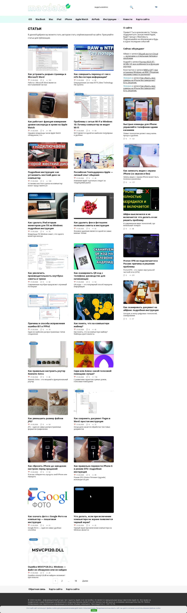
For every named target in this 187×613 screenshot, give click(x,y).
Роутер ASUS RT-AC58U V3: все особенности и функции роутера (141, 64)
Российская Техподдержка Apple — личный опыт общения (93, 173)
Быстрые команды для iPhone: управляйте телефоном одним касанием (140, 127)
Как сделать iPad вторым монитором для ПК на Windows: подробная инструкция (45, 225)
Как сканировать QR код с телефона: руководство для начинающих (89, 275)
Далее (85, 581)
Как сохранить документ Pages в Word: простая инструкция (92, 420)
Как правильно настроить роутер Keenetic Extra (46, 372)
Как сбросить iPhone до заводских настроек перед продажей (47, 467)
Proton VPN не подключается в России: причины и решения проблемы (140, 263)
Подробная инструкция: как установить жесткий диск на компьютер (44, 175)
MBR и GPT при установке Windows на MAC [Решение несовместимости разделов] (141, 72)
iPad (59, 19)
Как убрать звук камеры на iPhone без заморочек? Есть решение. (139, 80)
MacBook (40, 19)
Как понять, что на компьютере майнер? (91, 325)
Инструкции (109, 19)
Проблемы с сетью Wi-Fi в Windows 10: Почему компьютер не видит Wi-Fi (93, 124)
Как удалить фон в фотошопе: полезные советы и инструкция (91, 224)
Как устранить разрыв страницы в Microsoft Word (47, 76)
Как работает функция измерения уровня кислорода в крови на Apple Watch (47, 124)
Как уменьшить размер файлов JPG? (45, 420)
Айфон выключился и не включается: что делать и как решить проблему (140, 217)
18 (76, 581)
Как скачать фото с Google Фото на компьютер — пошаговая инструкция (47, 519)
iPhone (68, 19)
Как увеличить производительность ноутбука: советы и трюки (45, 275)
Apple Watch (81, 19)
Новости (127, 19)
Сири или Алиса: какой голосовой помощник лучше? (92, 372)
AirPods (95, 19)
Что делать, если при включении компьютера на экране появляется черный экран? (93, 519)
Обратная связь (37, 589)
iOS (30, 19)
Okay (94, 610)
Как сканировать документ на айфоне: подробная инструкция (141, 309)
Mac (51, 19)
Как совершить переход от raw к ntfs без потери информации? (92, 76)
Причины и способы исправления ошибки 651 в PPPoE (46, 325)
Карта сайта (142, 19)
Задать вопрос (101, 7)
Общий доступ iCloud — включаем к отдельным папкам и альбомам (140, 56)
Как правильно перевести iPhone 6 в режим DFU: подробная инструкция (93, 468)
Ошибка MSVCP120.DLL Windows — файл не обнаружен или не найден (47, 568)
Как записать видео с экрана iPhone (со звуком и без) (139, 172)
